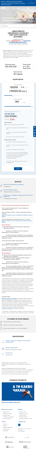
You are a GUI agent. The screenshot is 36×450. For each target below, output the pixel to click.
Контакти (5, 424)
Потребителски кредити (8, 416)
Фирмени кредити (23, 416)
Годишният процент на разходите (9, 298)
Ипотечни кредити (7, 418)
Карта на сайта (6, 429)
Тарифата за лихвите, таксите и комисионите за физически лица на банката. (17, 216)
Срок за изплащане (18, 99)
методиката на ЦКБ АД (7, 308)
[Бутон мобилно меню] (33, 8)
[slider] (13, 95)
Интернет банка (6, 415)
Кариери (5, 425)
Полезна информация (8, 427)
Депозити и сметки (7, 413)
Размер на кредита (18, 84)
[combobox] (23, 8)
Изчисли (18, 168)
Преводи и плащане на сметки (25, 418)
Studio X (23, 431)
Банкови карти (6, 411)
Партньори (5, 430)
